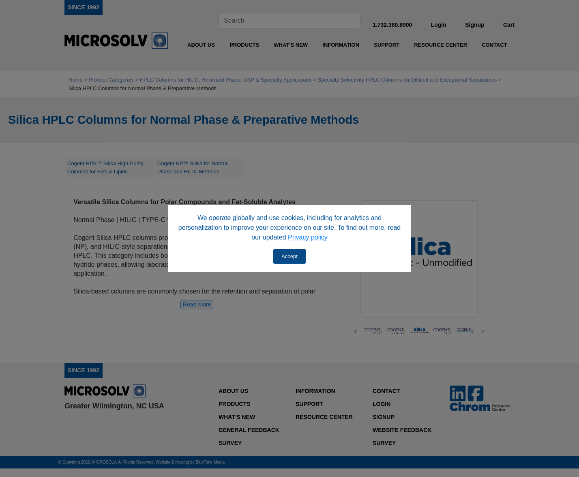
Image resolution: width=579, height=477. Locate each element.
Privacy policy (308, 237)
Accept (289, 256)
